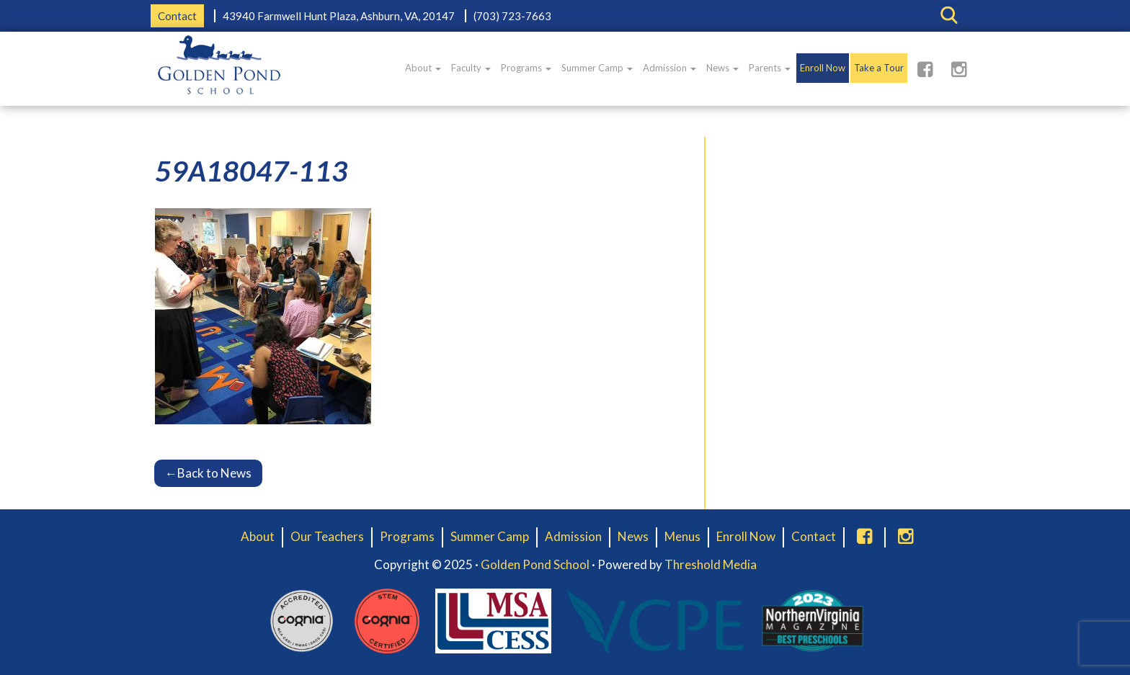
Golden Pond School (535, 564)
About (423, 67)
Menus (682, 536)
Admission (669, 67)
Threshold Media (710, 564)
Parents (770, 67)
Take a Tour (879, 67)
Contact (177, 15)
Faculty (471, 67)
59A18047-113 (251, 170)
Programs (526, 67)
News (722, 67)
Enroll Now (822, 67)
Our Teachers (327, 536)
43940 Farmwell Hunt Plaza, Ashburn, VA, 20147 (339, 15)
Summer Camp (597, 67)
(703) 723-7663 (512, 15)
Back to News (208, 472)
